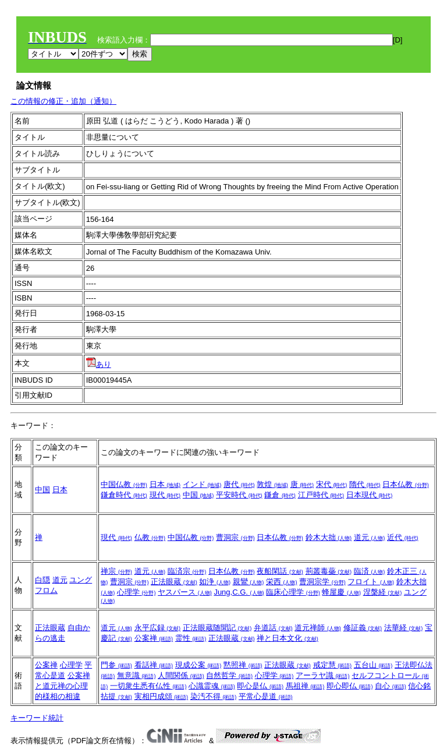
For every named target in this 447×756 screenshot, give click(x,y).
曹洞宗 (235, 537)
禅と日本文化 (287, 638)
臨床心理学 (293, 592)
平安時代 (239, 494)
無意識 (136, 675)
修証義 (362, 627)
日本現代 (369, 494)
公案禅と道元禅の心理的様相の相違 (62, 686)
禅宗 (116, 571)
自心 (390, 685)
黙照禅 (243, 664)
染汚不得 (213, 696)
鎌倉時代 (124, 494)
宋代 (331, 484)
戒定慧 (332, 664)
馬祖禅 (305, 685)
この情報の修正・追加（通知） (63, 101)
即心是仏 (260, 685)
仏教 (150, 537)
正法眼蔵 (174, 581)
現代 (165, 494)
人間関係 (181, 675)
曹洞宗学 (322, 581)
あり (98, 364)
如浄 (214, 581)
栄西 (281, 581)
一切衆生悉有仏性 (148, 685)
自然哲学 (229, 675)
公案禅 (153, 638)
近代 (402, 537)
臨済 (369, 571)
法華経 (403, 627)
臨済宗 (187, 571)
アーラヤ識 (323, 675)
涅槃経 (382, 592)
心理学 (136, 592)
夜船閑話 (280, 571)
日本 (60, 489)
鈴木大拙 (329, 537)
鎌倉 (280, 494)
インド (202, 484)
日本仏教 (405, 484)
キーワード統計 (36, 717)
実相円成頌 (161, 696)
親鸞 (248, 581)
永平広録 (157, 627)
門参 (116, 664)
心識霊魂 (212, 685)
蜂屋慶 (341, 592)
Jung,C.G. (239, 592)
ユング (80, 579)
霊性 (191, 638)
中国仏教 (124, 484)
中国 (42, 489)
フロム (46, 590)
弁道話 (273, 627)
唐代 (239, 484)
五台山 (373, 664)
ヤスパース (185, 592)
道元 (369, 537)
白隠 (42, 579)
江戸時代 (321, 494)
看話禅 (153, 664)
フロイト (370, 581)
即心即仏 (350, 685)
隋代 (365, 484)
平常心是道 (266, 696)
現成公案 (198, 664)
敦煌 (272, 484)
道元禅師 (318, 627)
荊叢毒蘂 (329, 571)
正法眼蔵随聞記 (217, 627)
